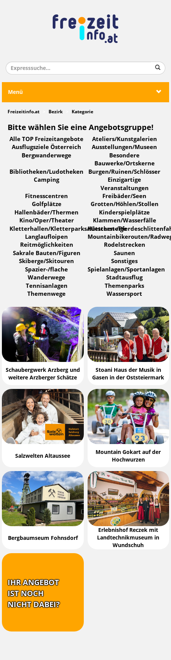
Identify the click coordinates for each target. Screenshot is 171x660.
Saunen (124, 253)
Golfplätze (46, 204)
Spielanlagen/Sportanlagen (126, 269)
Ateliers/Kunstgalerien (124, 139)
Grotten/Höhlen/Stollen (124, 204)
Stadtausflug (124, 277)
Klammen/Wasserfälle (124, 220)
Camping (46, 179)
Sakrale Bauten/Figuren (46, 253)
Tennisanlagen (46, 285)
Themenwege (46, 293)
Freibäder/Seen (124, 196)
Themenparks (124, 285)
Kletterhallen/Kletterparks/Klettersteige (68, 228)
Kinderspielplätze (124, 212)
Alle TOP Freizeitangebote (46, 139)
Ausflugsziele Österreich (46, 147)
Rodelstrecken (124, 244)
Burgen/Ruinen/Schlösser (124, 171)
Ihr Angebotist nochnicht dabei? (34, 593)
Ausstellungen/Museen (124, 147)
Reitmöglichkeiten (46, 244)
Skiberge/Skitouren (46, 261)
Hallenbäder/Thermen (46, 212)
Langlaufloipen (46, 236)
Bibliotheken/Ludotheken (46, 171)
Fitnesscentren (46, 196)
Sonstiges (124, 261)
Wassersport (124, 293)
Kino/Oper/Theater (46, 220)
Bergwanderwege (46, 155)
